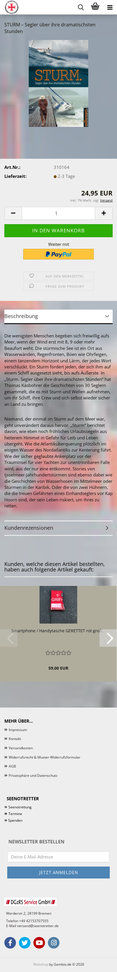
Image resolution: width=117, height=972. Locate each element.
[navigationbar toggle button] (109, 7)
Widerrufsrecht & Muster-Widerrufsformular (44, 757)
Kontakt (15, 738)
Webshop (40, 964)
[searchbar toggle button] (80, 7)
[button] (13, 213)
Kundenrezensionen (28, 527)
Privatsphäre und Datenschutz (33, 775)
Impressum (18, 729)
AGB (12, 766)
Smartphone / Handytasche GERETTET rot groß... (58, 630)
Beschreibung (21, 316)
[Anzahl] (58, 213)
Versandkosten (21, 748)
